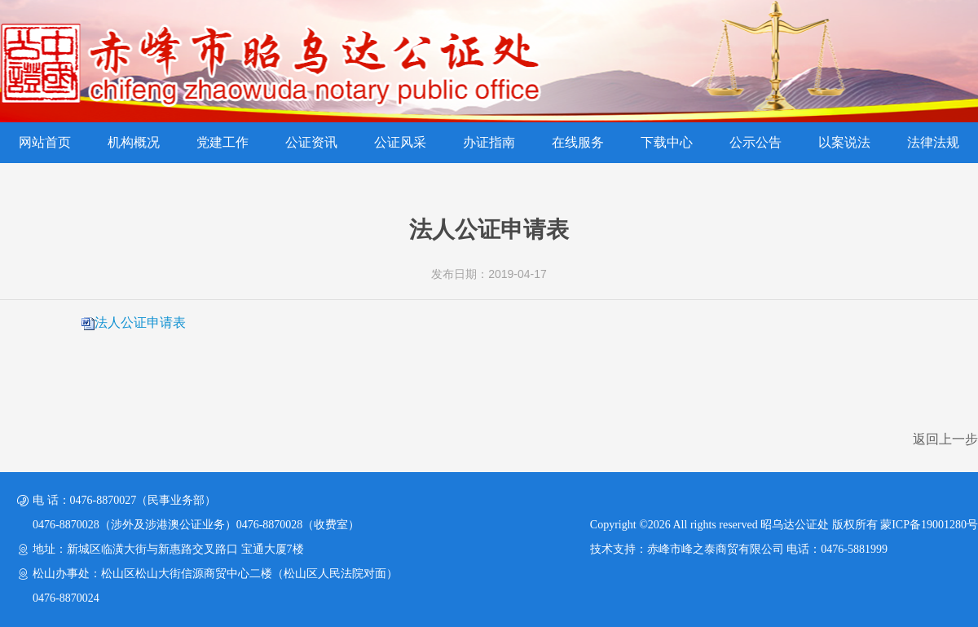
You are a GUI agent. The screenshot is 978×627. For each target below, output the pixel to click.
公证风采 (400, 142)
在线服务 (578, 142)
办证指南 (489, 142)
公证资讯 (311, 142)
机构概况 (134, 142)
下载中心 (667, 142)
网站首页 (45, 142)
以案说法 (844, 142)
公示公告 (755, 142)
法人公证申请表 (140, 322)
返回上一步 (945, 439)
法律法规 (933, 142)
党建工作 (222, 142)
